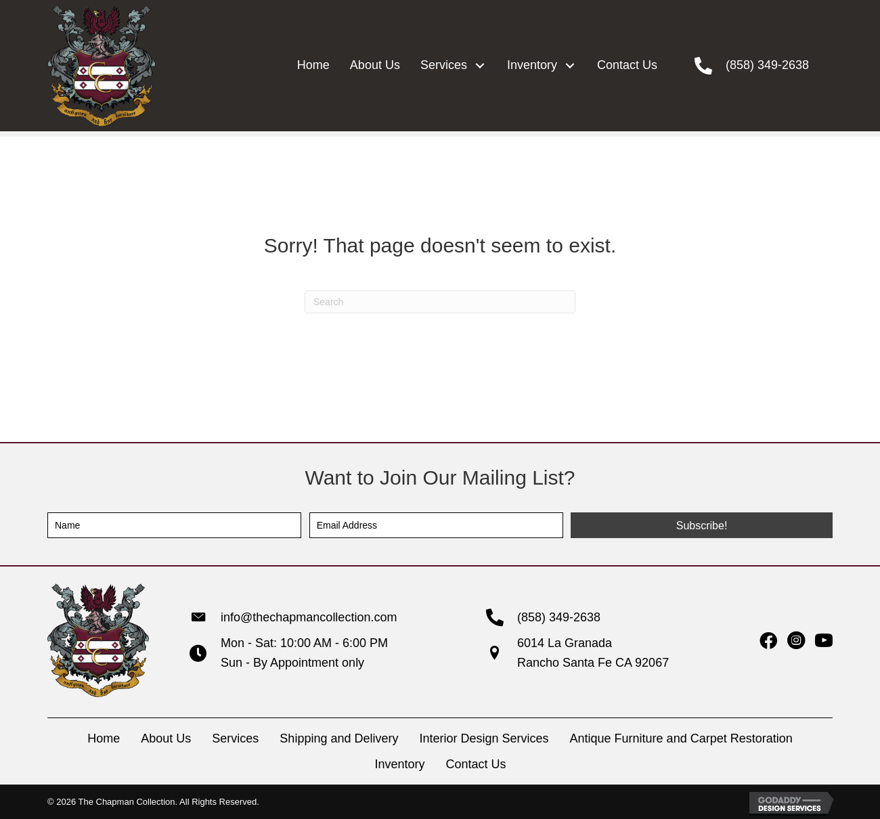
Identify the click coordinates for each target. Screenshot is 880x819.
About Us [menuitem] (166, 738)
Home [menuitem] (103, 738)
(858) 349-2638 (767, 65)
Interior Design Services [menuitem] (483, 738)
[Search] (440, 301)
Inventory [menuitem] (399, 764)
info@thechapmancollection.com (309, 617)
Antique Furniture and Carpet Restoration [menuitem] (681, 738)
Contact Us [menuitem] (476, 764)
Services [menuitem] (235, 738)
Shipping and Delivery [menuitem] (339, 738)
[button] (480, 65)
